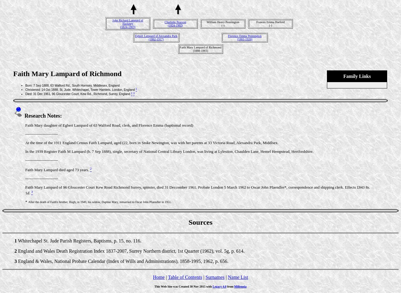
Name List (238, 277)
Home (159, 277)
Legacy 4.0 (219, 286)
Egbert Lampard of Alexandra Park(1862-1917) (156, 37)
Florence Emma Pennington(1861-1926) (245, 37)
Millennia (240, 286)
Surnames (215, 277)
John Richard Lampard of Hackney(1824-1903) (127, 24)
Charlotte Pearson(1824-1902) (175, 23)
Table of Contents (185, 277)
